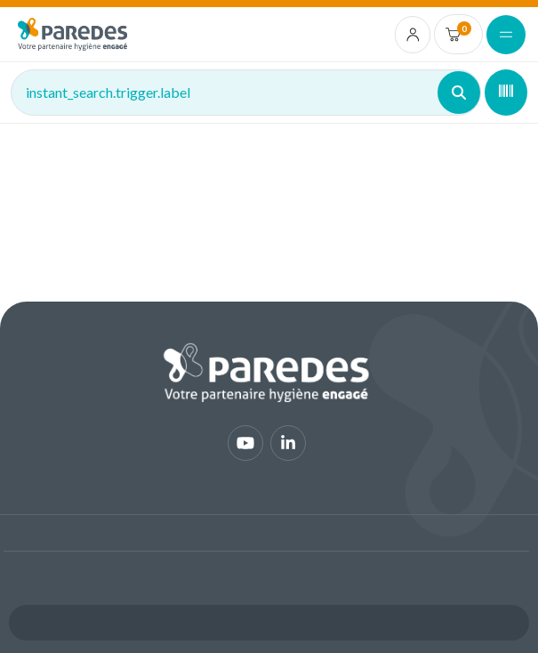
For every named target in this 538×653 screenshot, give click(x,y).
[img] (72, 34)
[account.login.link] (413, 35)
